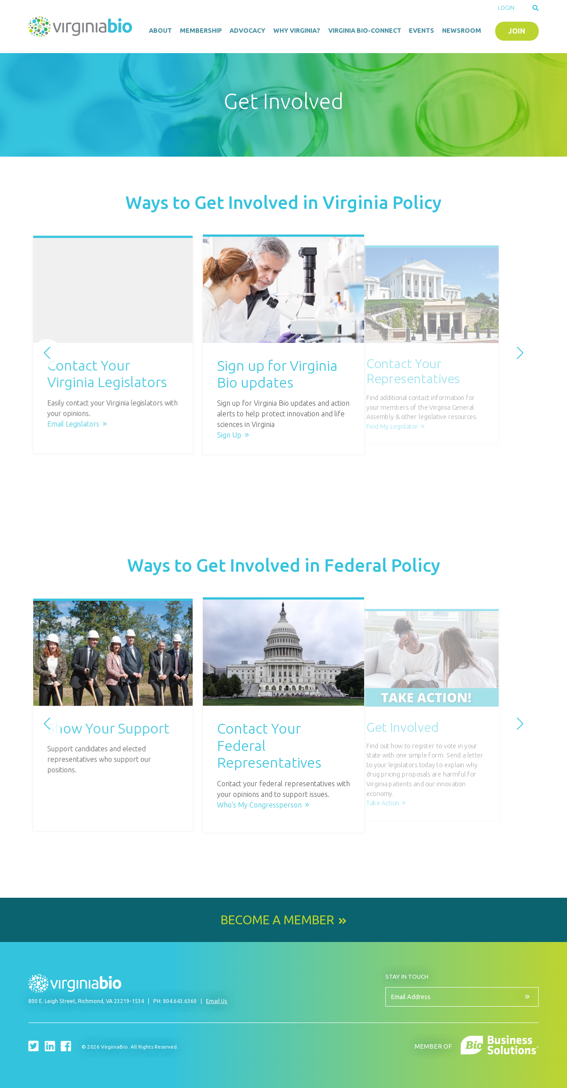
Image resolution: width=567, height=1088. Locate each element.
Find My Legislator (392, 426)
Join (516, 31)
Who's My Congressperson (259, 805)
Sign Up (229, 435)
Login (506, 8)
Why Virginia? (296, 30)
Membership (201, 30)
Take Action (382, 803)
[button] (47, 353)
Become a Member (277, 920)
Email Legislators (104, 416)
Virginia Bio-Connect (364, 30)
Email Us (216, 1001)
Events (421, 30)
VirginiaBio (81, 26)
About (160, 30)
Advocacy (247, 30)
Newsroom (461, 30)
